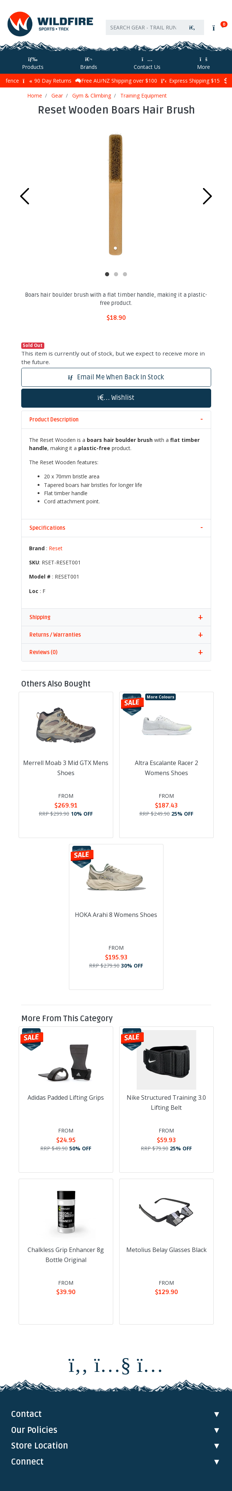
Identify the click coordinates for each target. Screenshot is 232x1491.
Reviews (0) (43, 652)
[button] (116, 398)
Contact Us (147, 63)
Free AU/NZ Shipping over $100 (116, 80)
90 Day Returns (47, 80)
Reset (56, 548)
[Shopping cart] (218, 28)
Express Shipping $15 (190, 80)
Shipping (39, 617)
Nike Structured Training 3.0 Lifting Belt (166, 1102)
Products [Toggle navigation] (33, 63)
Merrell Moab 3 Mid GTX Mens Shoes (65, 768)
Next (207, 196)
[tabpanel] (116, 194)
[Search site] (192, 27)
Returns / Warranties (55, 635)
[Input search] (143, 27)
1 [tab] (107, 274)
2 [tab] (116, 274)
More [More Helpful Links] (203, 63)
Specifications (47, 528)
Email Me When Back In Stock (116, 377)
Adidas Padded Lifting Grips (66, 1097)
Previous (24, 196)
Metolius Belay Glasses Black (166, 1250)
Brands (88, 63)
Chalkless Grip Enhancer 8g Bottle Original (66, 1255)
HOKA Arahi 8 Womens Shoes (116, 915)
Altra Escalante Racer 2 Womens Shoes (166, 768)
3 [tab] (125, 274)
